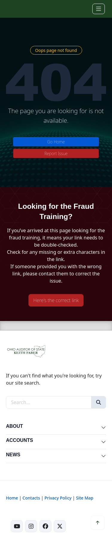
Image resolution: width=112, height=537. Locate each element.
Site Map (84, 498)
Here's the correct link (56, 300)
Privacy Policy (58, 498)
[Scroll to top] (97, 522)
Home (12, 498)
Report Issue (56, 153)
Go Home (56, 142)
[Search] (98, 402)
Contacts (31, 498)
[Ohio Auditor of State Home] (14, 9)
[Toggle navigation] (98, 9)
